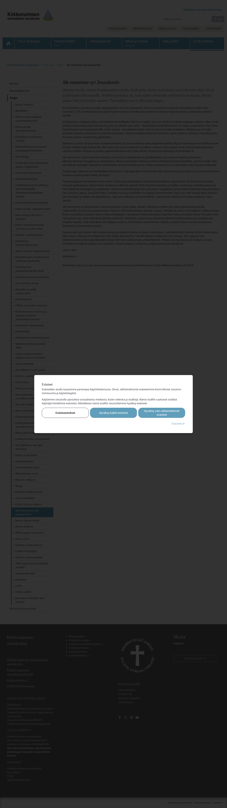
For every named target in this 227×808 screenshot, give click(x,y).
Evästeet (178, 423)
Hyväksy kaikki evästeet (113, 413)
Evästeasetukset (65, 413)
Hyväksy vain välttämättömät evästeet (161, 412)
